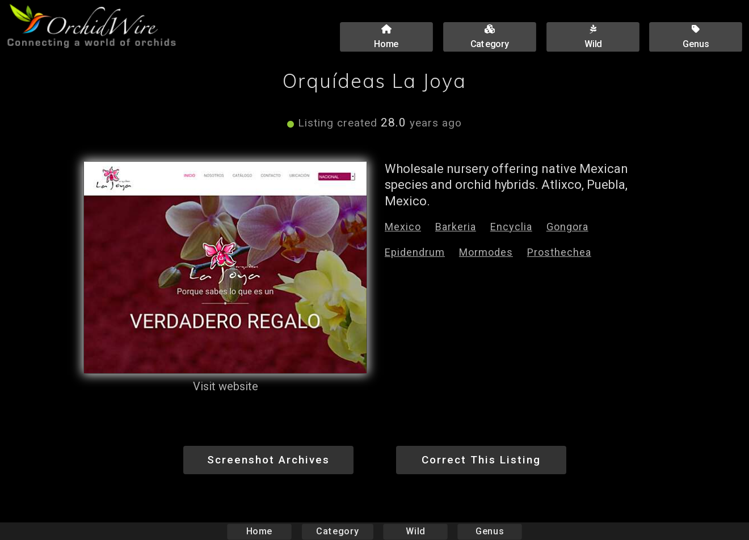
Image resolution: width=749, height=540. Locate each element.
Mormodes (486, 252)
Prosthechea (559, 252)
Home (259, 531)
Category (337, 531)
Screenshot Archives (268, 459)
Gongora (567, 227)
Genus (489, 531)
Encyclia (511, 227)
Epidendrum (415, 252)
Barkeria (455, 227)
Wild (415, 531)
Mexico (403, 227)
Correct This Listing (481, 459)
